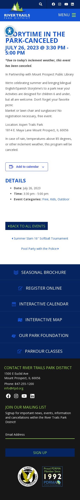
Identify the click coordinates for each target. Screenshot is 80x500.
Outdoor (63, 199)
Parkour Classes (40, 351)
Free (45, 199)
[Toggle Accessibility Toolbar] (9, 30)
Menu (64, 14)
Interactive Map (40, 319)
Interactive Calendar (40, 304)
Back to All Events (26, 226)
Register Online (40, 288)
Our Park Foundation (40, 335)
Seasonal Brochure (40, 272)
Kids (53, 199)
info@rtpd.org (13, 388)
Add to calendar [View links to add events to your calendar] (27, 166)
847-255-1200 (24, 384)
